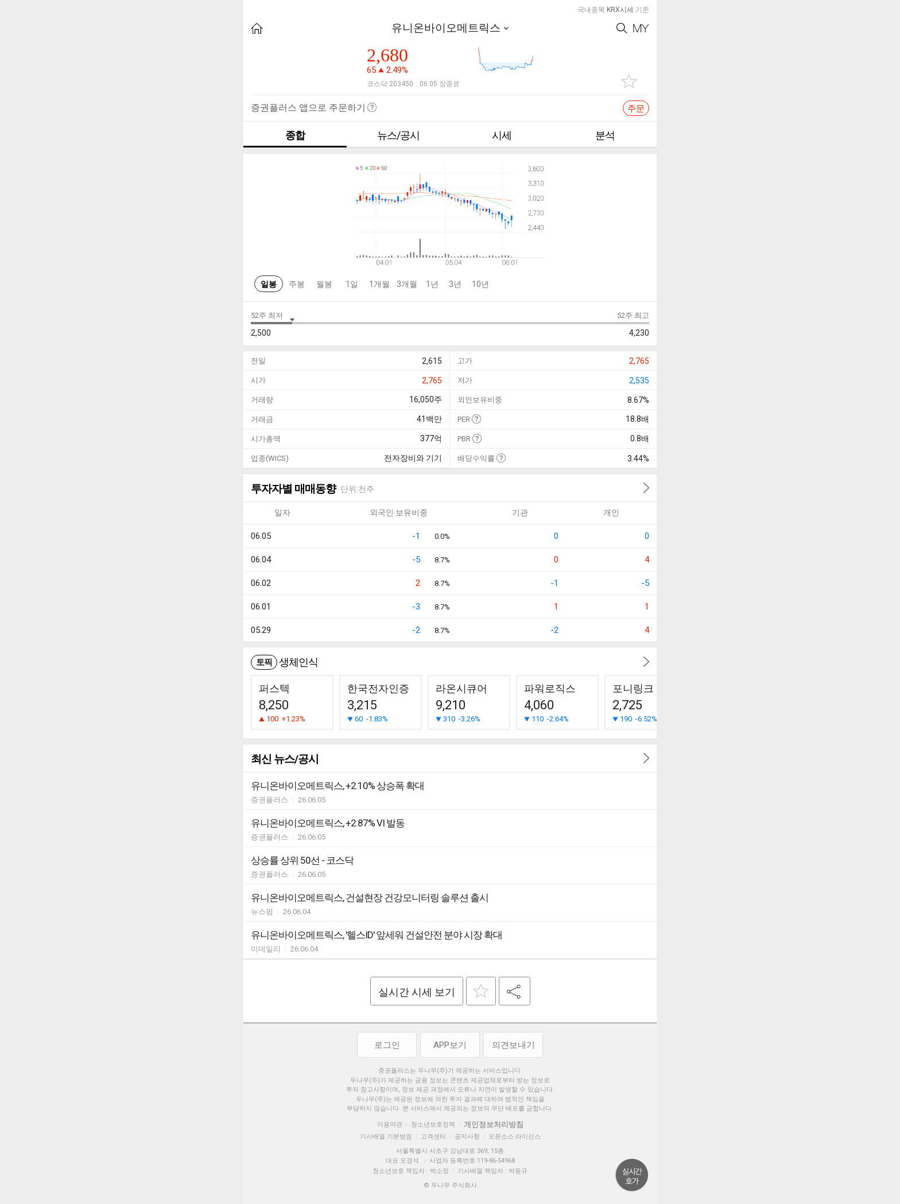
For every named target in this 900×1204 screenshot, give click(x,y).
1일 (352, 284)
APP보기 (450, 1045)
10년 (480, 284)
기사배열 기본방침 (386, 1136)
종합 (295, 135)
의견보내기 (513, 1045)
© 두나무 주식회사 (450, 1185)
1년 (432, 284)
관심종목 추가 (629, 81)
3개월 (407, 284)
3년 (455, 284)
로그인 (387, 1045)
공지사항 (467, 1136)
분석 (605, 135)
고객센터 (433, 1136)
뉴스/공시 (398, 135)
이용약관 (389, 1124)
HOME (257, 28)
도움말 (476, 419)
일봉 (269, 284)
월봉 (324, 284)
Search (621, 28)
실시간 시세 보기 (416, 992)
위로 (632, 1175)
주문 (636, 108)
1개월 (379, 284)
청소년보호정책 (433, 1124)
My (641, 28)
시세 (501, 135)
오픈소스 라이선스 (514, 1136)
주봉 (297, 284)
